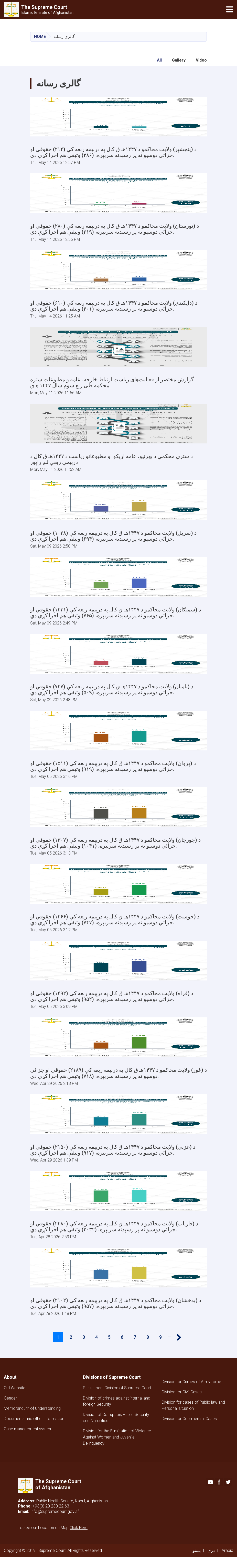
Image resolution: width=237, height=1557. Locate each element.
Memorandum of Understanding (32, 1408)
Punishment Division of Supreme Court (117, 1387)
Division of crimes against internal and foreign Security (116, 1401)
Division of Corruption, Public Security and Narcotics (116, 1417)
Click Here (79, 1527)
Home (40, 36)
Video (201, 60)
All (159, 60)
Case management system (28, 1428)
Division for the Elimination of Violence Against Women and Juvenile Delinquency (117, 1437)
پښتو (197, 1550)
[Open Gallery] (118, 116)
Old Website (14, 1387)
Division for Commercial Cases (189, 1418)
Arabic (227, 1550)
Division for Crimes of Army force (191, 1381)
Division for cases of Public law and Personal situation (193, 1405)
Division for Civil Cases (182, 1392)
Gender (10, 1398)
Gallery (179, 60)
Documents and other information (34, 1418)
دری (211, 1550)
